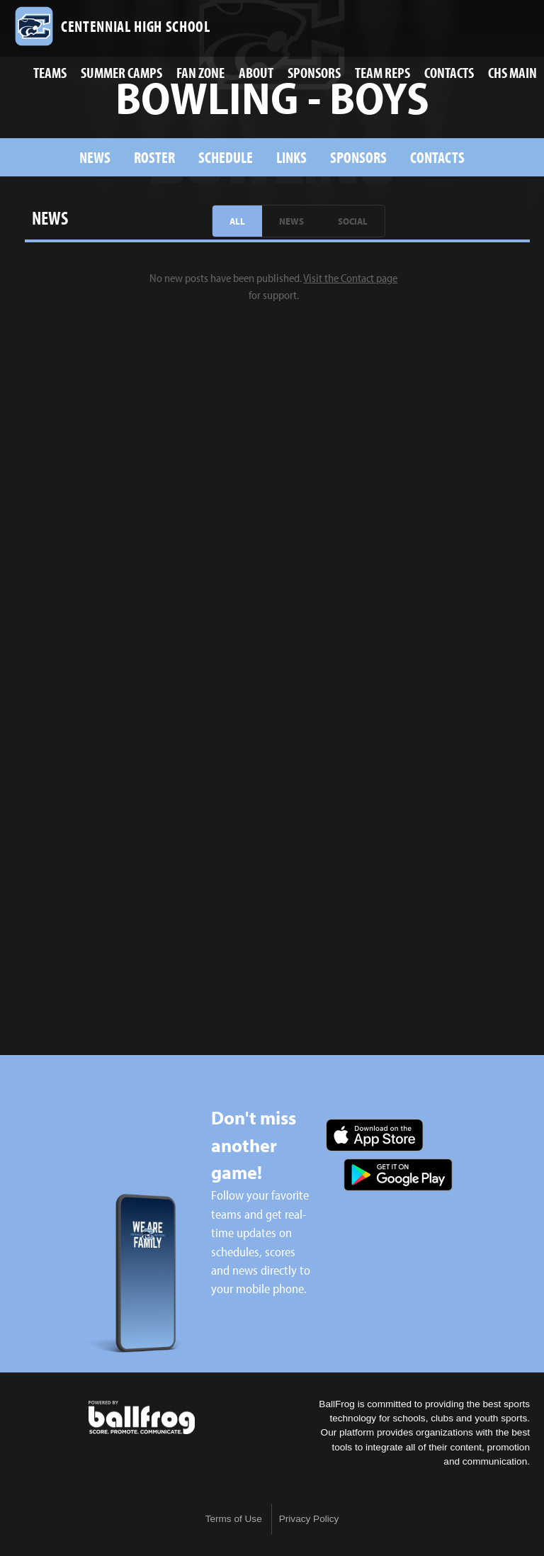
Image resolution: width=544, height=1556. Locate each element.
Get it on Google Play (398, 1174)
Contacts (449, 72)
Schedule (225, 157)
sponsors (358, 157)
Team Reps (382, 72)
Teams (50, 72)
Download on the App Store (375, 1135)
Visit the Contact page (350, 278)
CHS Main (512, 72)
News (94, 157)
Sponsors (314, 72)
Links (291, 157)
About (256, 72)
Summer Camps (121, 72)
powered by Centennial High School (142, 1418)
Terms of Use (233, 1518)
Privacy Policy (309, 1518)
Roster (154, 157)
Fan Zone (200, 72)
